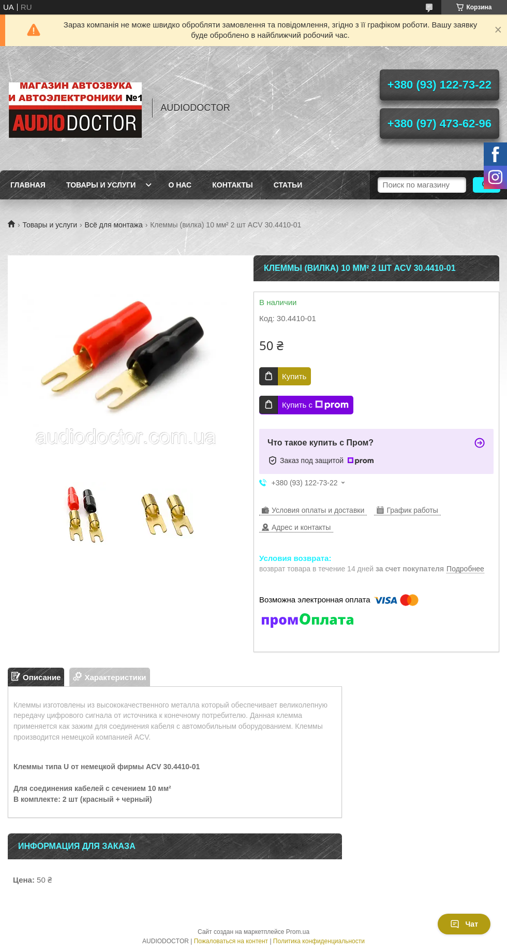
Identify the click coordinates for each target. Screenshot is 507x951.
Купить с (315, 405)
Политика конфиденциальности (319, 941)
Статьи (288, 185)
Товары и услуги (101, 185)
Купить (294, 376)
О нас (179, 185)
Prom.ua (297, 931)
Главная (28, 185)
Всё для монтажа (114, 225)
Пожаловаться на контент (231, 941)
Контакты (232, 185)
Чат (464, 924)
